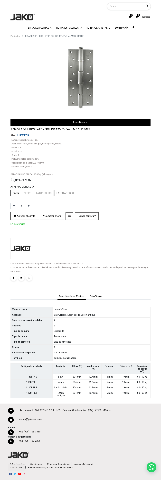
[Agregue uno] (28, 206)
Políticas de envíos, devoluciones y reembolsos (50, 467)
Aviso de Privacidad (83, 464)
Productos (15, 36)
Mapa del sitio (16, 467)
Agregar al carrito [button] (24, 216)
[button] (133, 27)
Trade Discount (80, 122)
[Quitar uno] (14, 206)
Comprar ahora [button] (52, 216)
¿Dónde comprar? (86, 216)
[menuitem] (122, 28)
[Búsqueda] (147, 5)
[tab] (71, 296)
